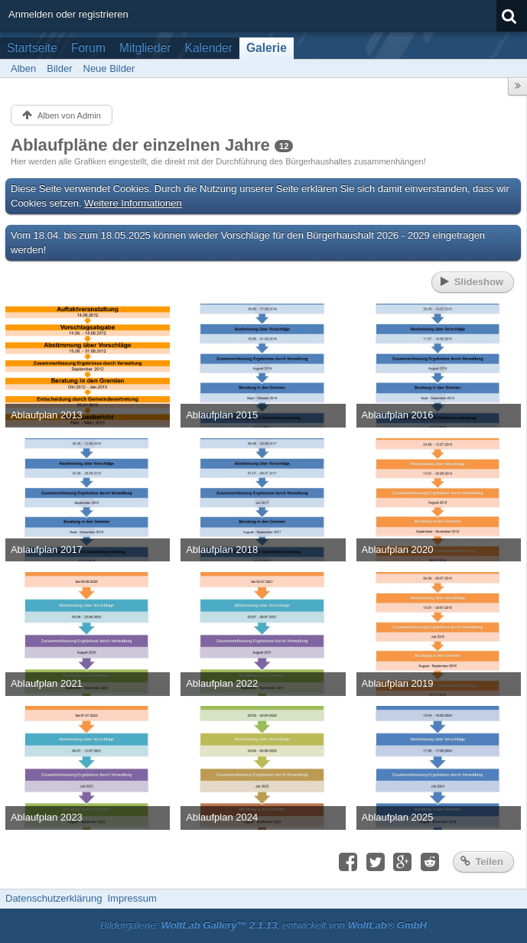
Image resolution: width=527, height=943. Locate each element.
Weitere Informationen (133, 203)
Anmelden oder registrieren (68, 14)
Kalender (209, 47)
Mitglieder (145, 47)
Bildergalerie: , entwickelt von (263, 925)
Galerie (266, 47)
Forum (88, 47)
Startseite (32, 47)
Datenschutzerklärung (53, 898)
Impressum (131, 898)
